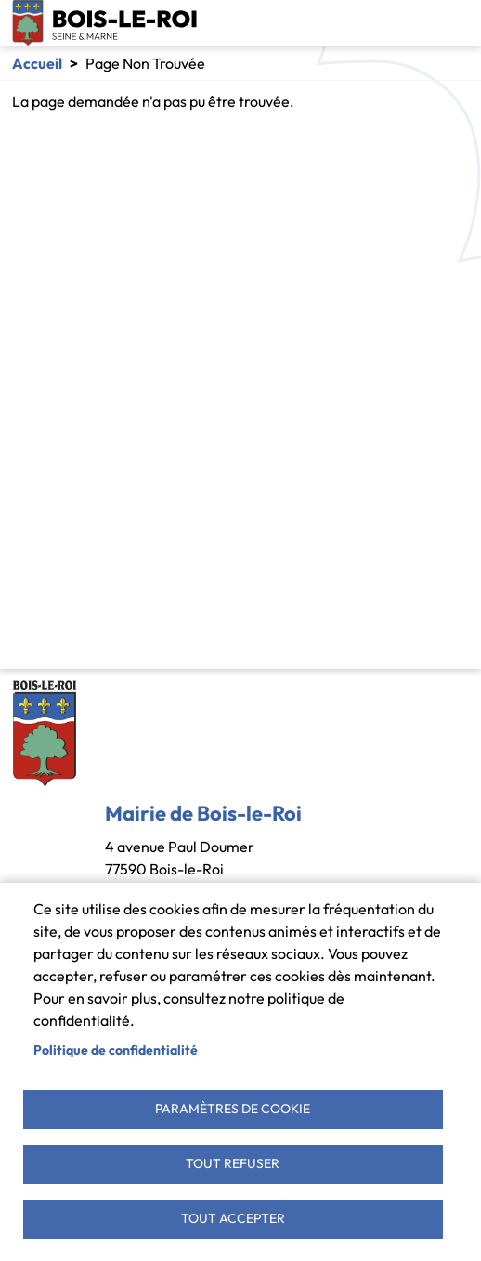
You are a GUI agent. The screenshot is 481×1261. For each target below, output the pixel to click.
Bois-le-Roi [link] (105, 23)
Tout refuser (233, 1163)
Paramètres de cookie (232, 1108)
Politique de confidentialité (115, 1050)
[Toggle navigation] (455, 23)
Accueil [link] (37, 63)
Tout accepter (233, 1218)
